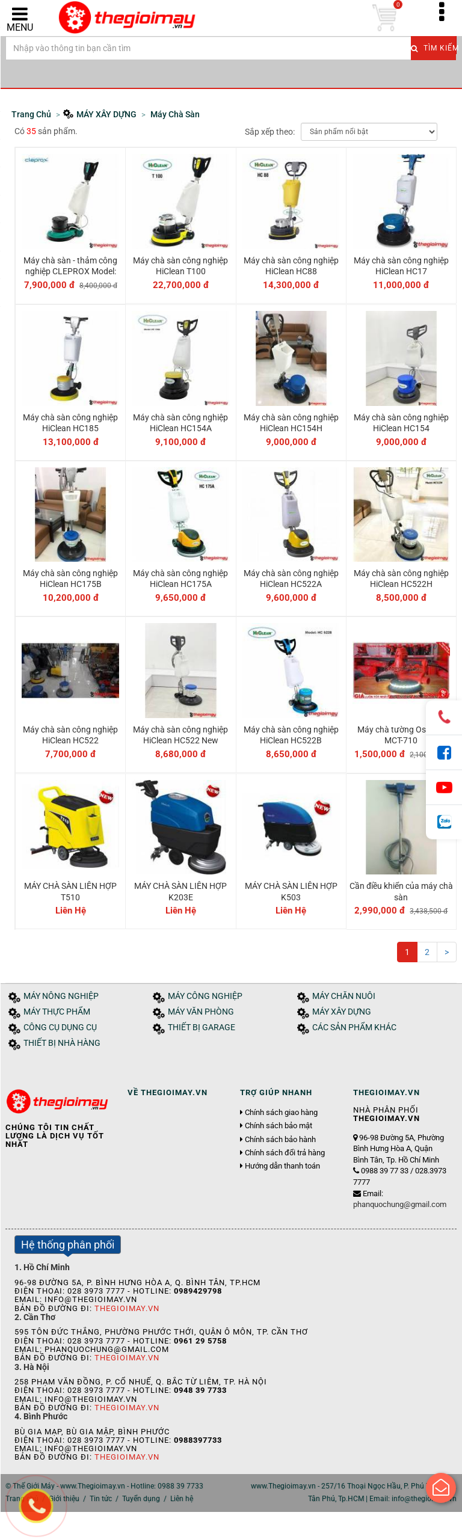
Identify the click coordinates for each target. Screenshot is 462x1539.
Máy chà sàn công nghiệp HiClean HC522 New (180, 735)
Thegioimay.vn (126, 1308)
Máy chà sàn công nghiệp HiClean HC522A (291, 578)
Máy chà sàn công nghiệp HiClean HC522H (401, 578)
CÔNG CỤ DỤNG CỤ (60, 1027)
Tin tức (101, 1498)
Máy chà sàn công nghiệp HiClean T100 (180, 266)
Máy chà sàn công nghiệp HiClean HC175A (180, 578)
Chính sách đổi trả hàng (285, 1153)
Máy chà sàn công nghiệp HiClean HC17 (401, 266)
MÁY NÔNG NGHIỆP (61, 996)
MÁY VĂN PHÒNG (201, 1011)
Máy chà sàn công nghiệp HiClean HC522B (291, 735)
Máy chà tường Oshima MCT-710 (401, 735)
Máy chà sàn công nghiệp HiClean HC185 (70, 423)
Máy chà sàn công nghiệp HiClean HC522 (70, 735)
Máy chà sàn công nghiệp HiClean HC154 (401, 423)
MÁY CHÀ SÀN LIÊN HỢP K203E (180, 891)
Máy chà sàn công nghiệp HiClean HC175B (70, 578)
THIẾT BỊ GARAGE (201, 1027)
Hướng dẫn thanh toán (282, 1166)
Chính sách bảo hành (280, 1139)
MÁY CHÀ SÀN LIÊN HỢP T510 (70, 891)
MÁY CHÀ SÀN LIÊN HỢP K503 (291, 891)
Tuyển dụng (141, 1498)
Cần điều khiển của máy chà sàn (401, 891)
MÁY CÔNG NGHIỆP (205, 996)
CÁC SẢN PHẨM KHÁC (354, 1027)
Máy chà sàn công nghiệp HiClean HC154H (291, 423)
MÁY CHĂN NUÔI (343, 996)
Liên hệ (181, 1498)
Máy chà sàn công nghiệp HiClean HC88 (291, 266)
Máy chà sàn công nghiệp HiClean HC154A (180, 423)
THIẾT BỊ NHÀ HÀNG (61, 1043)
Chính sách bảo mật (278, 1126)
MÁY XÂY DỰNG (341, 1011)
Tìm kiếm (433, 48)
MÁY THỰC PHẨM (56, 1011)
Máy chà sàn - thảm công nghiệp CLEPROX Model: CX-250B (70, 271)
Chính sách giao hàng (281, 1112)
